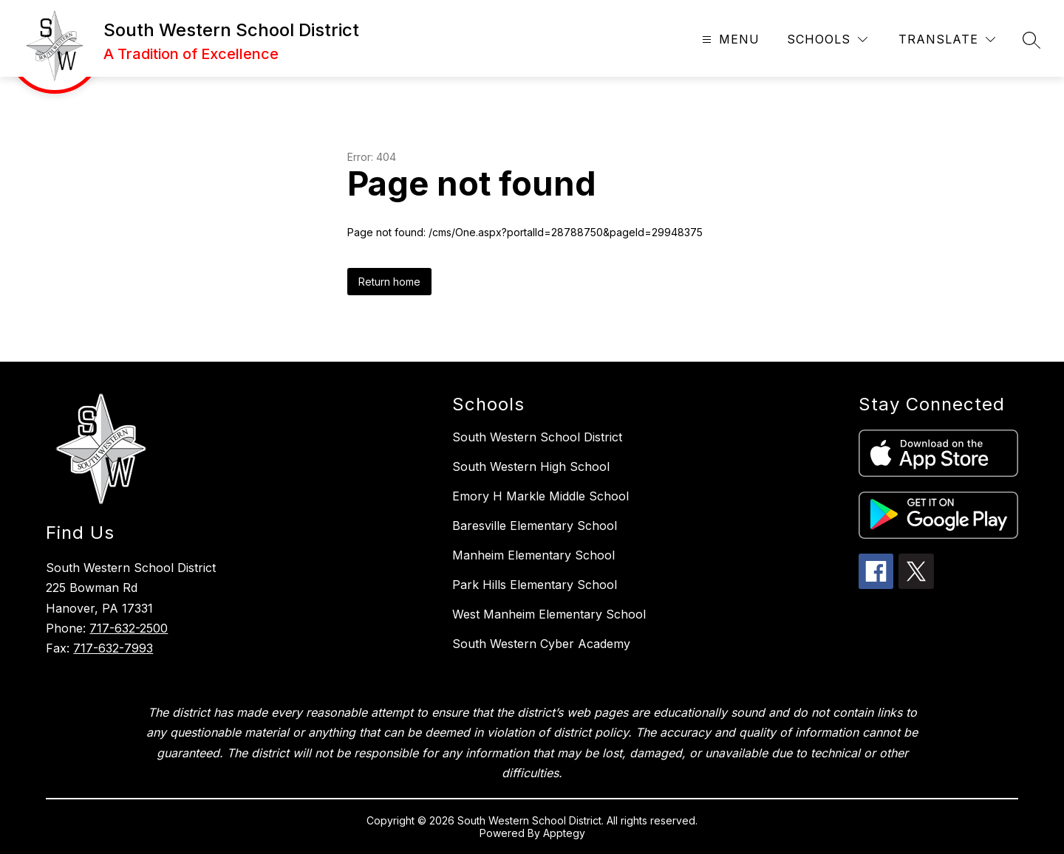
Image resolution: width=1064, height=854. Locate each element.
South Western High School (531, 466)
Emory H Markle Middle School (540, 496)
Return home (389, 281)
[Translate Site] (947, 39)
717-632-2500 (128, 628)
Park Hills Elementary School (534, 584)
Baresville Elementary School (534, 525)
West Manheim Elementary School (549, 614)
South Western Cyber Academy (541, 643)
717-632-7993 (113, 648)
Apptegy (564, 833)
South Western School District (537, 437)
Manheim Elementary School (533, 555)
